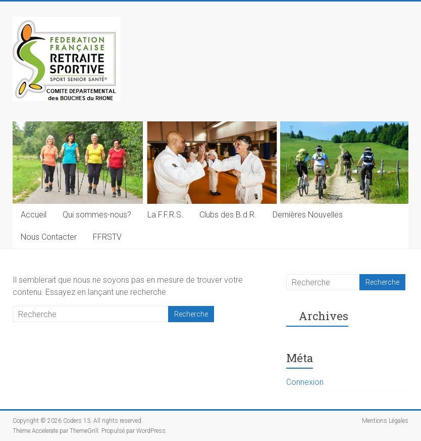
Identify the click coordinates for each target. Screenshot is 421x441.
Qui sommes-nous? (97, 214)
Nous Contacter (49, 237)
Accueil (33, 214)
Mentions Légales (385, 420)
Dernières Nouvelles (308, 214)
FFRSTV (107, 237)
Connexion (305, 382)
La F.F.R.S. (165, 214)
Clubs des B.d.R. (227, 214)
